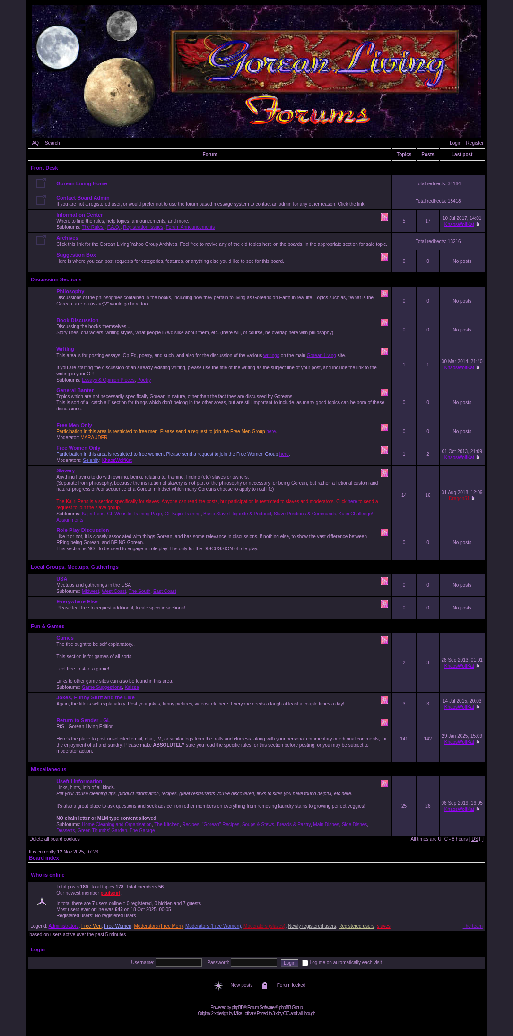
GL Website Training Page (134, 513)
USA (61, 579)
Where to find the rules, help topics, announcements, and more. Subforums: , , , (223, 221)
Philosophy (70, 291)
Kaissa (132, 687)
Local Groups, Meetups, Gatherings (75, 567)
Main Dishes (326, 824)
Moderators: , (223, 454)
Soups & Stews (258, 824)
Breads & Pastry (294, 824)
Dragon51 (459, 498)
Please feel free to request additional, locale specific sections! (223, 608)
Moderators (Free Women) (213, 926)
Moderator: (223, 431)
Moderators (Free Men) (158, 926)
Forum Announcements (190, 227)
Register (475, 143)
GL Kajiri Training (182, 513)
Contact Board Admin (83, 197)
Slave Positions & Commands (305, 513)
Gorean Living (321, 355)
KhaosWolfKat (459, 224)
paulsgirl (111, 893)
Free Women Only (78, 448)
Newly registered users (312, 926)
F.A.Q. (114, 227)
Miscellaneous (48, 769)
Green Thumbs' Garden (102, 830)
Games (65, 638)
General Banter (75, 390)
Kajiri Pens (93, 513)
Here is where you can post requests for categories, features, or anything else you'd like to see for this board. (223, 261)
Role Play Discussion (82, 530)
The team (473, 926)
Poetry (144, 380)
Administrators (64, 926)
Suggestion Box (76, 255)
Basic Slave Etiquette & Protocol (237, 513)
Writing (65, 349)
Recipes (190, 824)
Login (455, 143)
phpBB (237, 1007)
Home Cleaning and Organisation (117, 824)
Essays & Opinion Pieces (108, 380)
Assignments (69, 519)
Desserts (65, 830)
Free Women (117, 926)
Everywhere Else (76, 601)
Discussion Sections (56, 279)
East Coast (164, 591)
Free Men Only (74, 425)
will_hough (306, 1013)
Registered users (356, 926)
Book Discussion (77, 320)
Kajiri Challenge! (356, 513)
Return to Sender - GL (83, 720)
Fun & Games (47, 626)
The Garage (142, 830)
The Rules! (93, 227)
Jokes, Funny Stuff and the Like (95, 697)
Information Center (79, 215)
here (271, 431)
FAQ (34, 143)
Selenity (91, 460)
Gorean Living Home (81, 183)
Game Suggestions (102, 687)
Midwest (90, 591)
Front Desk (44, 168)
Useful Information (79, 781)
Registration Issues (143, 227)
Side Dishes (354, 824)
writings (271, 355)
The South (139, 591)
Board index (44, 858)
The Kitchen (166, 824)
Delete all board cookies (54, 839)
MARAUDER (93, 437)
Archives (67, 238)
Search (52, 143)
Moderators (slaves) (264, 926)
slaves (383, 926)
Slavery (65, 470)
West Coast (114, 591)
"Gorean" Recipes (220, 824)
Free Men (91, 926)
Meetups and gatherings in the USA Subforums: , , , (223, 585)
